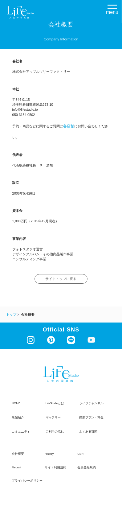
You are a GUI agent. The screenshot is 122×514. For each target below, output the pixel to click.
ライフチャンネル (91, 403)
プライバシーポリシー (27, 481)
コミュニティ (21, 432)
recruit (16, 468)
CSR (80, 454)
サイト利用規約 (55, 468)
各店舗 (68, 126)
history (49, 454)
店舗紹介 (18, 417)
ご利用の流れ (55, 432)
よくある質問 (88, 432)
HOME (16, 403)
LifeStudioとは (55, 403)
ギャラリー (53, 417)
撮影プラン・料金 (91, 417)
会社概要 (18, 454)
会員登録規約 (86, 468)
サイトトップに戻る (61, 279)
